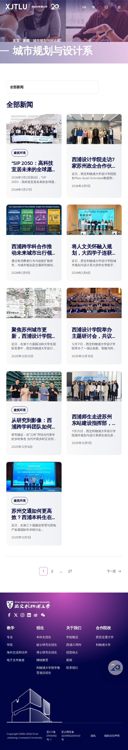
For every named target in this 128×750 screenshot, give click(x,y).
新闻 (26, 41)
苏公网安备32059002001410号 (70, 735)
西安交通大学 (105, 637)
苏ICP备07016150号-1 (51, 735)
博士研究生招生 (46, 652)
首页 (16, 41)
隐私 (93, 735)
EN (84, 7)
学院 (10, 644)
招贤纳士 (72, 652)
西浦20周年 (74, 644)
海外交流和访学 (17, 652)
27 (70, 571)
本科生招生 (43, 637)
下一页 (114, 571)
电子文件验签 (16, 660)
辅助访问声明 (112, 735)
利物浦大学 (103, 644)
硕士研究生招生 (46, 644)
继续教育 (42, 660)
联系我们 (72, 667)
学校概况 (72, 637)
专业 (10, 637)
